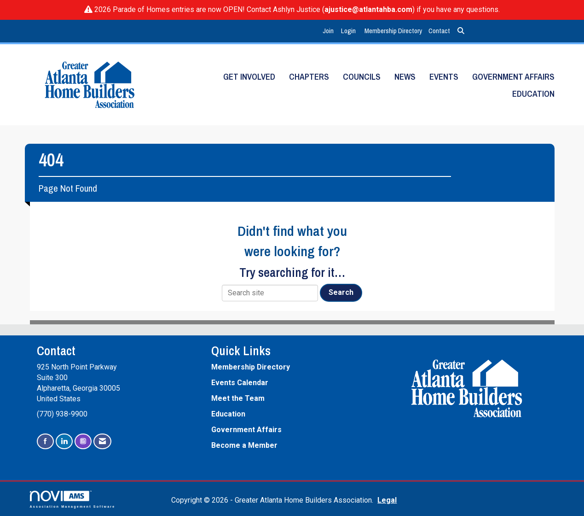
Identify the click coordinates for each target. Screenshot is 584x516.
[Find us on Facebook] (45, 442)
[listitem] (329, 31)
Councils (362, 76)
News (405, 76)
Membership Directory (393, 30)
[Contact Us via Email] (102, 442)
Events (443, 76)
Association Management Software (73, 499)
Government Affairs (513, 76)
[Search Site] (460, 31)
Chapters (309, 76)
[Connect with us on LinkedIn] (64, 442)
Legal (387, 500)
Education (533, 94)
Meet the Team (238, 398)
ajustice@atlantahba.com (368, 9)
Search (341, 292)
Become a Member (244, 445)
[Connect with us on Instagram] (83, 442)
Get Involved (249, 76)
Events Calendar (239, 382)
